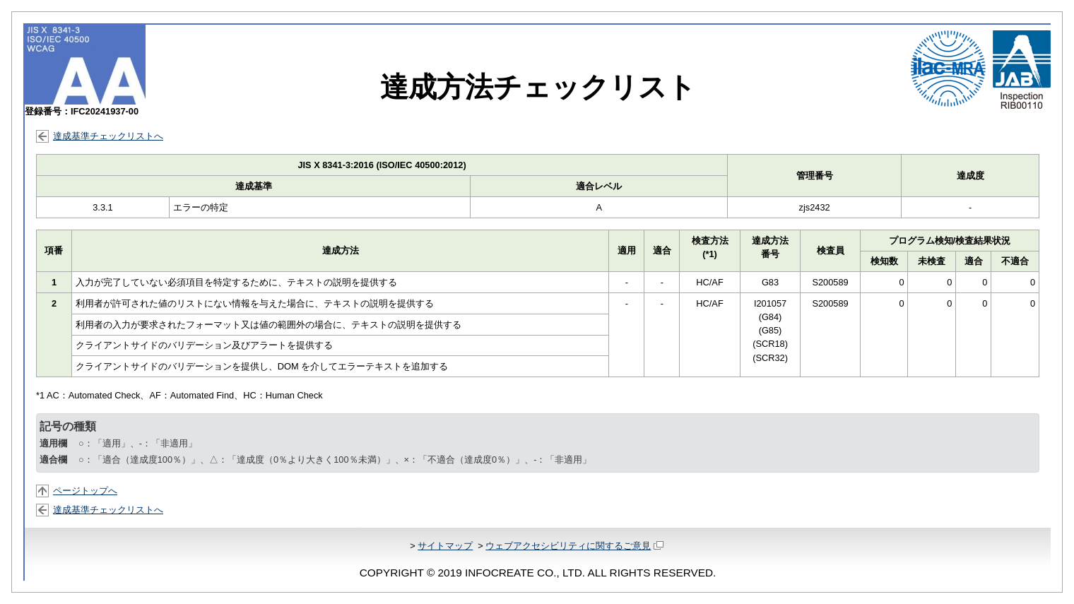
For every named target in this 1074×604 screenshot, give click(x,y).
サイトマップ (445, 545)
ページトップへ (85, 490)
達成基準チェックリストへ (108, 136)
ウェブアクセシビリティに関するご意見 (574, 545)
